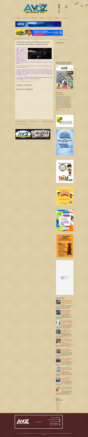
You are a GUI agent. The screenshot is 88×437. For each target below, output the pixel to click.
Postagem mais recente (21, 121)
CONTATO (65, 18)
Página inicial (34, 121)
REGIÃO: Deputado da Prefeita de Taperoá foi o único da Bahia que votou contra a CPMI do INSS (67, 388)
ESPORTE (49, 18)
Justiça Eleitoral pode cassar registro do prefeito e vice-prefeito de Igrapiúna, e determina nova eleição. (66, 312)
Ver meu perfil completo (60, 110)
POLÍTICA (34, 18)
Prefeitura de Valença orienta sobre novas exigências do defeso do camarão (66, 359)
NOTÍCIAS (26, 18)
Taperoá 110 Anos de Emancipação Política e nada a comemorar (66, 330)
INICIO (18, 18)
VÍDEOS (42, 18)
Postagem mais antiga (47, 121)
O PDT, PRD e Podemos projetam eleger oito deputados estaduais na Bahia (66, 350)
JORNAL (57, 18)
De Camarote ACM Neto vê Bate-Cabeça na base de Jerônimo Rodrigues (66, 378)
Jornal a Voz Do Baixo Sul (63, 39)
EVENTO (57, 405)
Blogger (43, 434)
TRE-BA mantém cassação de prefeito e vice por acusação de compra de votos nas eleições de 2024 (66, 322)
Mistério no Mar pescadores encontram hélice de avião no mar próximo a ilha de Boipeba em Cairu (66, 369)
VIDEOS (57, 410)
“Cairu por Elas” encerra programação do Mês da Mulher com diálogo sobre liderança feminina (67, 341)
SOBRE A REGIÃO (60, 94)
